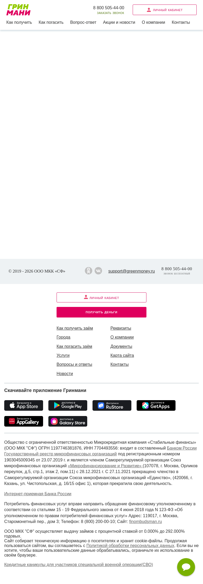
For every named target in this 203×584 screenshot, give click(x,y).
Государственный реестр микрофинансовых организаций (60, 454)
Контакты (181, 22)
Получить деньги (101, 312)
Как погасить (51, 22)
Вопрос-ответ (83, 22)
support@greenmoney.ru (131, 271)
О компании (153, 22)
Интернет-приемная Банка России (37, 494)
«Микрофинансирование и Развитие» (105, 466)
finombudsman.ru (145, 521)
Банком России (182, 448)
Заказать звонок (110, 13)
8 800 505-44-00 (108, 8)
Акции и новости (119, 22)
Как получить (19, 22)
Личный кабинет (165, 9)
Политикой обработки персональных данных (130, 545)
